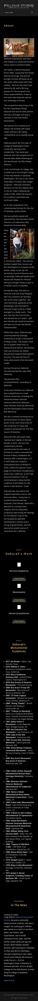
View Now (19, 578)
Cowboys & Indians (11, 915)
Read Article (9, 980)
